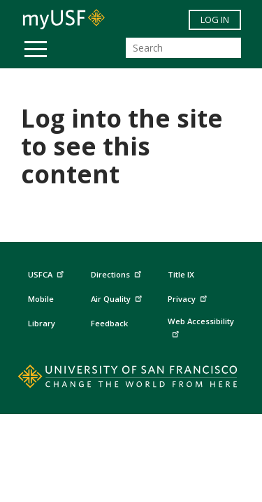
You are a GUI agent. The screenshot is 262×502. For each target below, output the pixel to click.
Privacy (189, 297)
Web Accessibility (201, 326)
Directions (115, 274)
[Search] (183, 48)
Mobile (41, 299)
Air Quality (118, 297)
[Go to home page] (131, 379)
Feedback (109, 323)
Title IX (181, 274)
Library (41, 323)
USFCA (47, 273)
